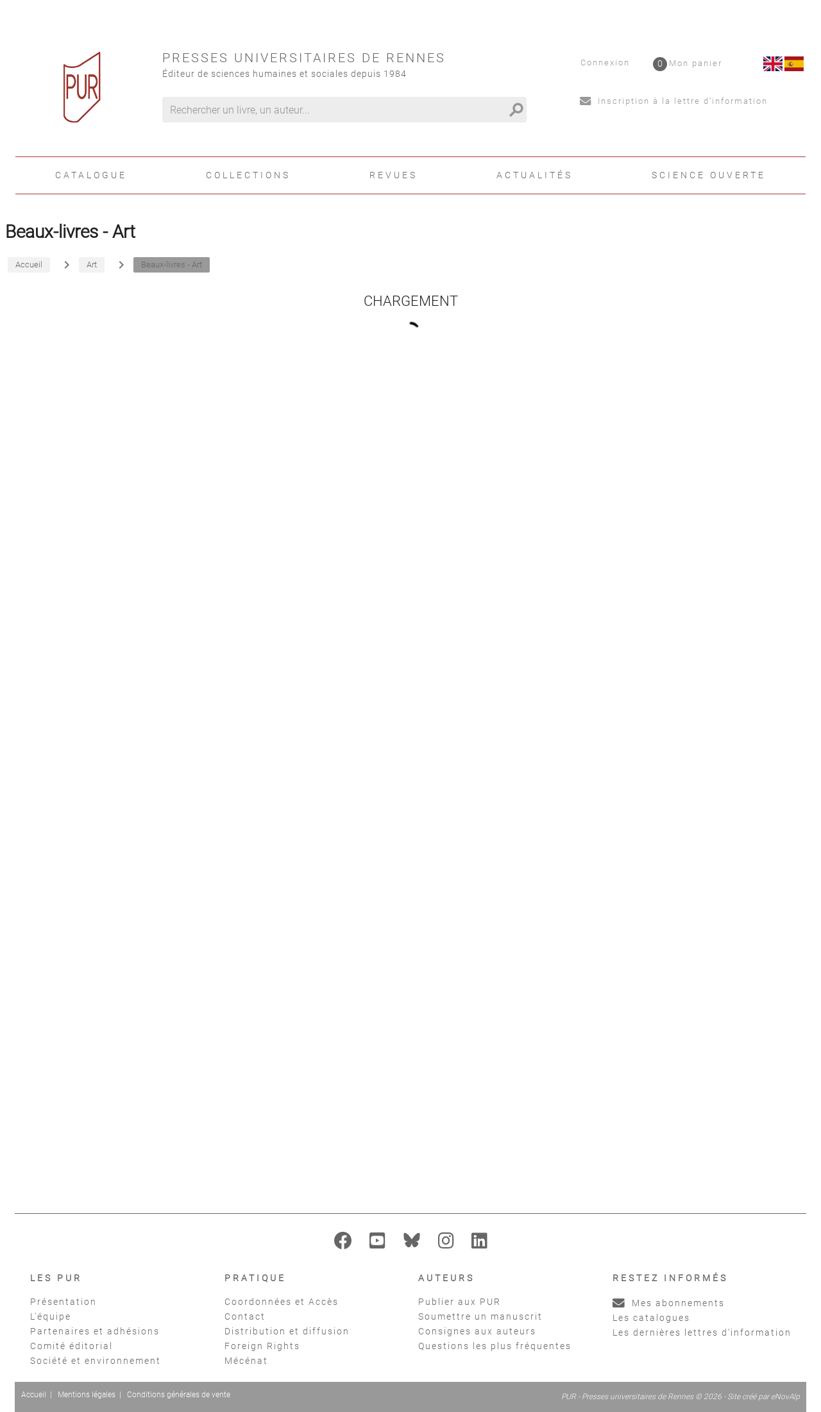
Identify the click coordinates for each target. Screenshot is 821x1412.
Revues (393, 175)
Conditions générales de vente (178, 1394)
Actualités (534, 175)
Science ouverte (709, 175)
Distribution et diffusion (287, 1331)
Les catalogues (651, 1318)
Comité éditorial (71, 1346)
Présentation (63, 1302)
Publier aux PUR (459, 1302)
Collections (248, 175)
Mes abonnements (669, 1303)
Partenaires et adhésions (95, 1331)
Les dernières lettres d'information (702, 1332)
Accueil (33, 1394)
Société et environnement (95, 1361)
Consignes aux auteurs (477, 1331)
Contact (245, 1316)
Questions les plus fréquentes (494, 1346)
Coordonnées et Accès (281, 1302)
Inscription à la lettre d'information (674, 101)
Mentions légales (86, 1394)
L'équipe (50, 1316)
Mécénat (246, 1361)
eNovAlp (785, 1396)
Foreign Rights (262, 1346)
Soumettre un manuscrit (480, 1316)
